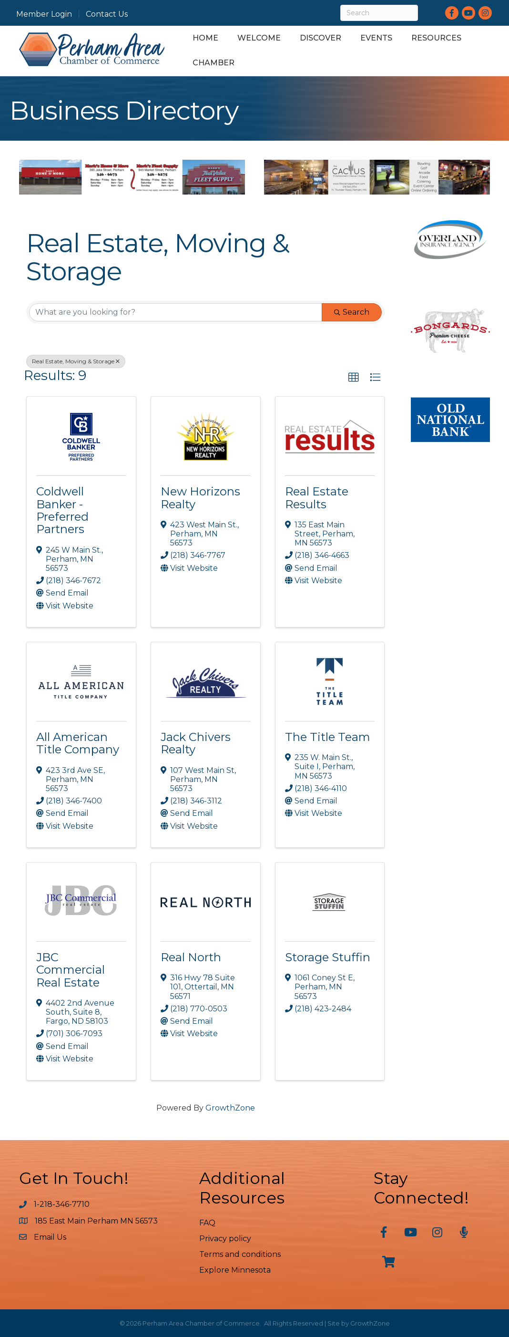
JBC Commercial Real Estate (70, 969)
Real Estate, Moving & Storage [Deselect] (76, 361)
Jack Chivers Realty (196, 743)
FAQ (207, 1222)
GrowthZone (230, 1107)
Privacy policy (225, 1238)
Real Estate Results (316, 497)
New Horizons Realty (200, 497)
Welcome (259, 37)
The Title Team (327, 737)
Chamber (213, 62)
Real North (191, 957)
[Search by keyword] (175, 312)
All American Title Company (77, 743)
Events (376, 37)
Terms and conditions (240, 1254)
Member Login (44, 14)
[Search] (379, 13)
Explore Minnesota (235, 1270)
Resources (436, 37)
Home (205, 37)
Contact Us (107, 14)
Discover (320, 37)
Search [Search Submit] (351, 312)
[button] (353, 377)
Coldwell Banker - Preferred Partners (62, 510)
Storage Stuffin (327, 957)
